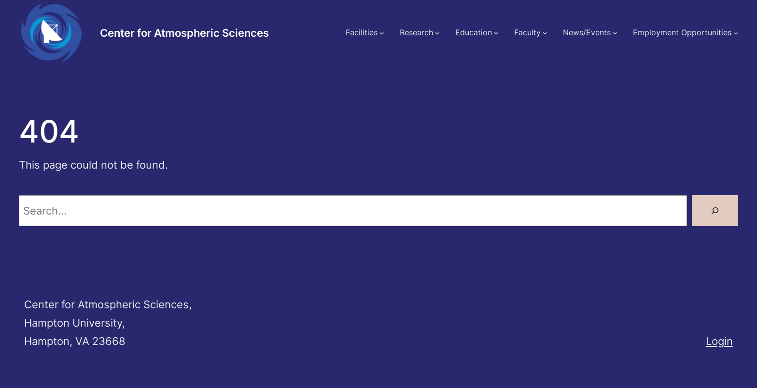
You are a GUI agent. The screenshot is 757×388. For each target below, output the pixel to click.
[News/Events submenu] (615, 32)
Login (719, 340)
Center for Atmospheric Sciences (184, 32)
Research (416, 32)
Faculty (527, 32)
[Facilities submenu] (381, 32)
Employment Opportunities (682, 32)
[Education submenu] (496, 32)
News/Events (587, 32)
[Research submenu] (437, 32)
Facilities (362, 32)
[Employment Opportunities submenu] (735, 32)
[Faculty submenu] (545, 32)
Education (473, 32)
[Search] (715, 210)
